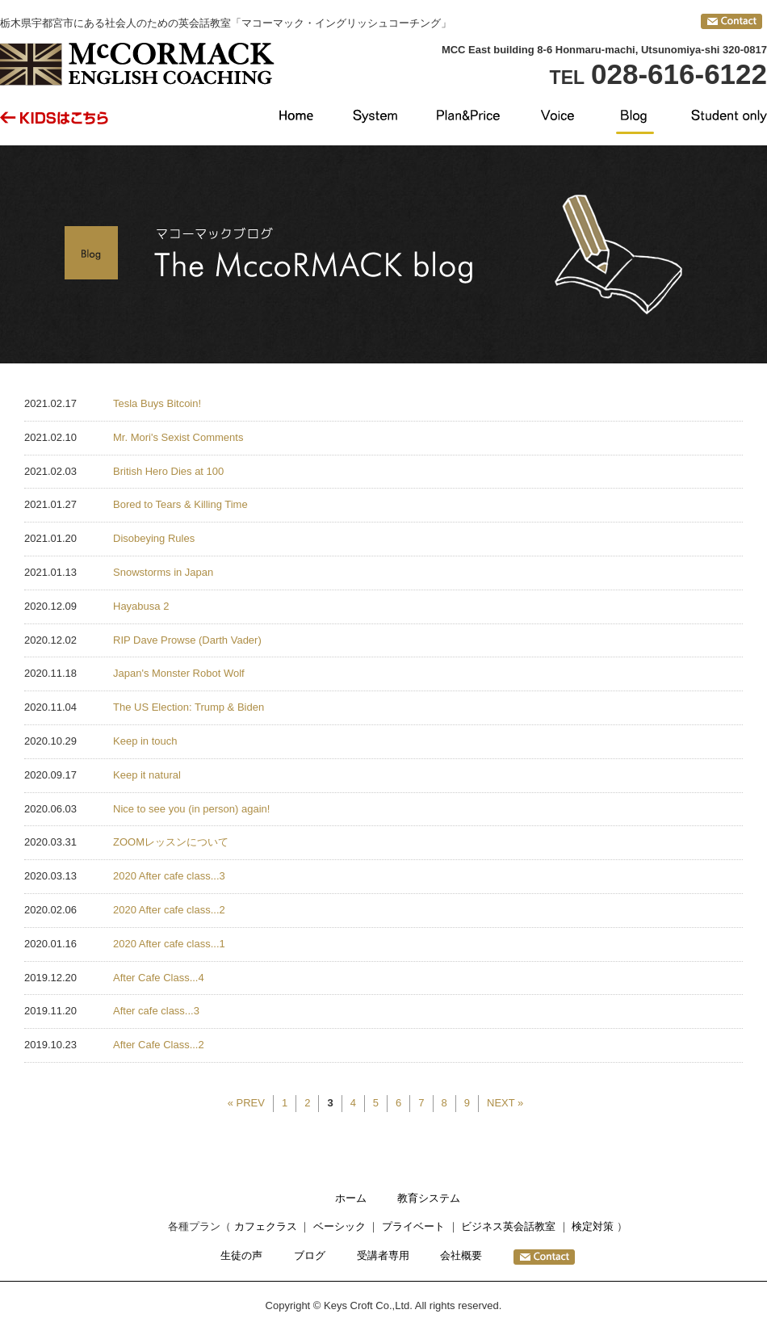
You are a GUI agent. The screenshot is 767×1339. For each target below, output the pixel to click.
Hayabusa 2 (141, 606)
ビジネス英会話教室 (508, 1226)
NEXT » (505, 1103)
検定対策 (593, 1226)
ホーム (351, 1198)
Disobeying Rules (154, 538)
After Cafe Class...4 (158, 978)
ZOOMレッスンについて (170, 842)
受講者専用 (383, 1255)
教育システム (428, 1198)
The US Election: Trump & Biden (188, 707)
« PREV (246, 1103)
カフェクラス (265, 1226)
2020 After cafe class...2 (169, 910)
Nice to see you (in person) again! (191, 809)
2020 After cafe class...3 (169, 876)
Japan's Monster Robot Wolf (179, 673)
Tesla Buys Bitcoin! (157, 403)
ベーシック (339, 1226)
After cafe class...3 (156, 1011)
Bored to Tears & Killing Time (180, 504)
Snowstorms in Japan (163, 572)
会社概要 (461, 1255)
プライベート (413, 1226)
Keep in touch (145, 741)
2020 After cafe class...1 (169, 944)
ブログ (309, 1255)
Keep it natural (147, 775)
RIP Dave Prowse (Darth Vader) (187, 640)
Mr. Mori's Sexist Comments (178, 437)
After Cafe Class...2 (158, 1045)
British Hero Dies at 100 (168, 471)
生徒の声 (241, 1255)
